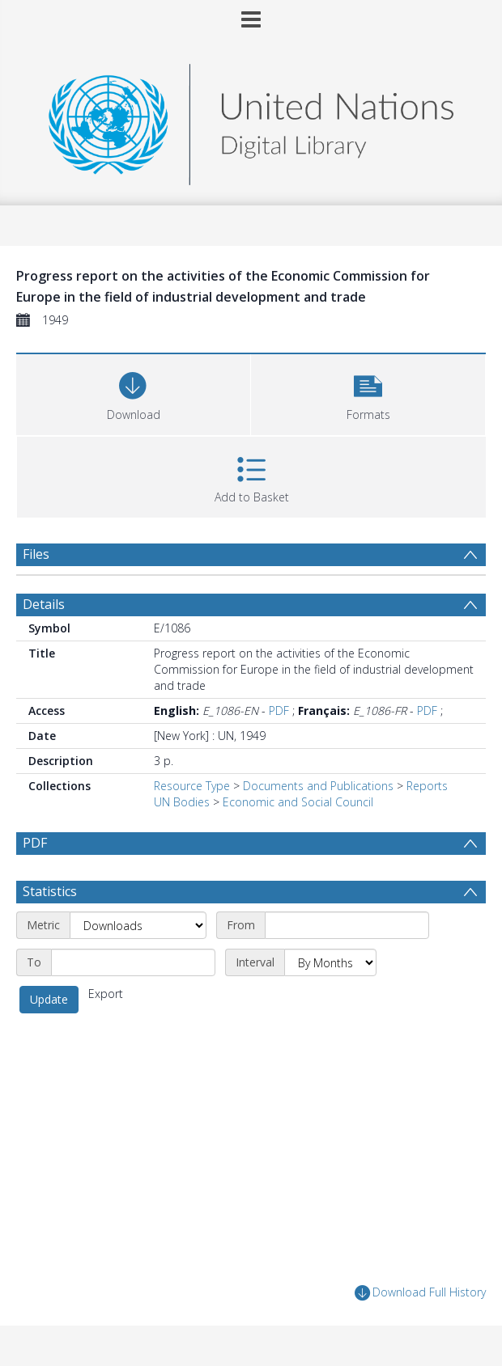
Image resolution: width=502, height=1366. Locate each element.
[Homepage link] (251, 120)
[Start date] (347, 925)
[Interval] (330, 962)
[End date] (133, 962)
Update (49, 999)
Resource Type (192, 785)
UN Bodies (182, 802)
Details (44, 604)
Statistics (50, 891)
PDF (279, 710)
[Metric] (138, 925)
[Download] (133, 392)
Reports (427, 785)
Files (36, 554)
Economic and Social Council (298, 802)
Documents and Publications (318, 785)
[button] (368, 392)
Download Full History (420, 1292)
